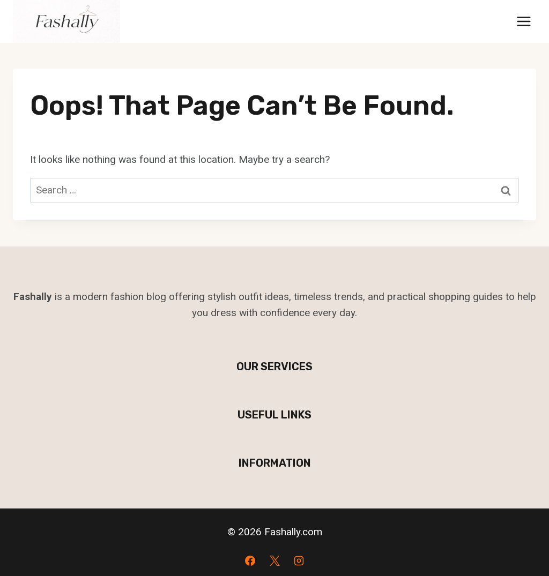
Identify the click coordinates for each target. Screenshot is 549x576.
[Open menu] (523, 21)
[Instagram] (299, 560)
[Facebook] (250, 560)
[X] (274, 560)
